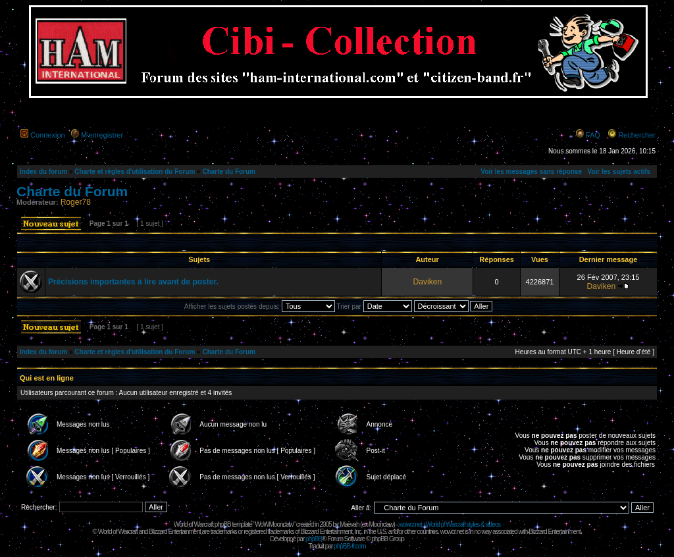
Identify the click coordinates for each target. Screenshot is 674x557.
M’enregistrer (102, 135)
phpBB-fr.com (350, 546)
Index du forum (43, 171)
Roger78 (76, 202)
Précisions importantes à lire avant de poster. (133, 281)
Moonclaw (381, 524)
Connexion (47, 135)
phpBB (313, 539)
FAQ (593, 135)
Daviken (427, 281)
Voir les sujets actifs (618, 171)
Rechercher (637, 135)
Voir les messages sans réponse (531, 171)
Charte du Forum (228, 171)
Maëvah (349, 524)
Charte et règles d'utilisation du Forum (134, 171)
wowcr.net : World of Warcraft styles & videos (450, 524)
